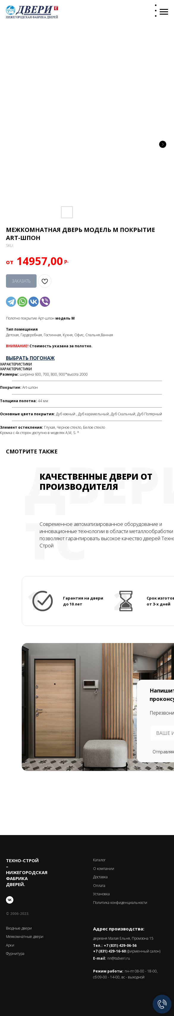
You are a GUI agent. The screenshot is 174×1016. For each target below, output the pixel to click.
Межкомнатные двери (24, 936)
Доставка (100, 876)
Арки (10, 945)
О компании (103, 868)
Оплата (99, 885)
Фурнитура (15, 953)
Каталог (99, 859)
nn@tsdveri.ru (118, 958)
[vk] (9, 900)
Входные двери (19, 928)
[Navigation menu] (164, 12)
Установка (101, 893)
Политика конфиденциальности (120, 902)
